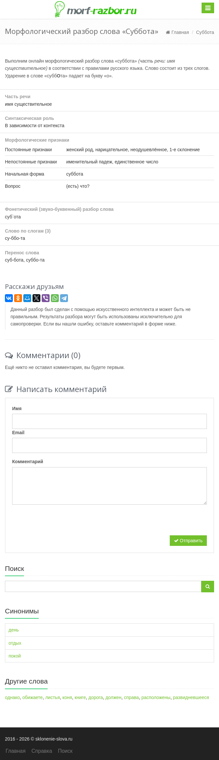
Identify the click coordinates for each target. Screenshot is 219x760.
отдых (15, 643)
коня (67, 697)
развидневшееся (191, 697)
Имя (17, 408)
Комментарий (27, 461)
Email (18, 432)
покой (15, 656)
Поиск (65, 751)
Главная (177, 32)
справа (131, 697)
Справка (42, 751)
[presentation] (62, 522)
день (14, 630)
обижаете (32, 697)
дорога (95, 697)
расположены (156, 697)
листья (52, 697)
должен (113, 697)
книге (80, 697)
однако (12, 697)
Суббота (205, 32)
